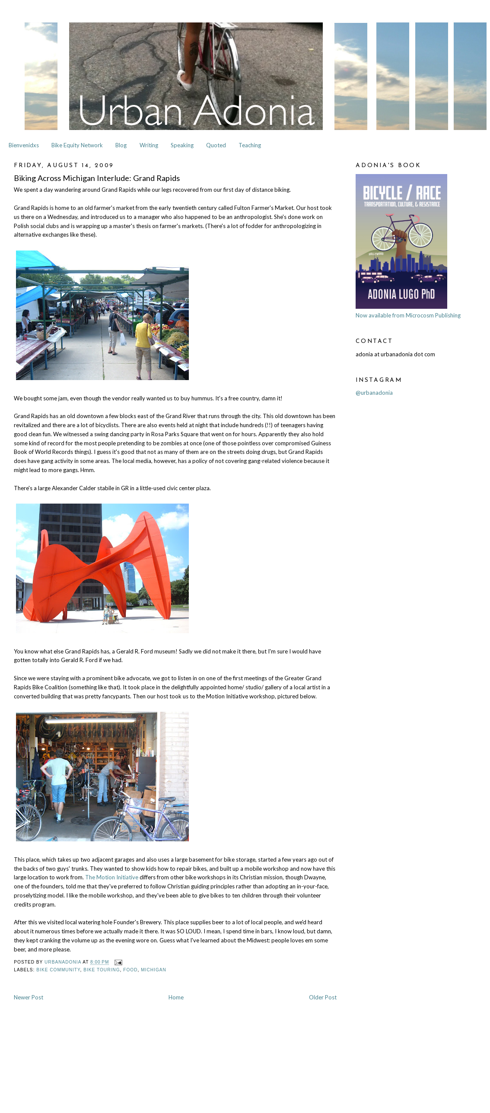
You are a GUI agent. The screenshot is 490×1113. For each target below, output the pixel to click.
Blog (121, 145)
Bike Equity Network (77, 145)
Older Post (323, 997)
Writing (149, 145)
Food (130, 969)
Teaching (250, 145)
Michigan (153, 969)
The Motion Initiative (111, 877)
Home (176, 997)
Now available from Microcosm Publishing (408, 315)
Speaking (182, 145)
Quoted (216, 145)
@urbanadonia (374, 392)
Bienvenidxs (24, 145)
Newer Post (28, 997)
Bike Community (58, 969)
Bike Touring (101, 969)
